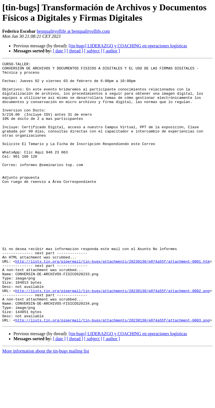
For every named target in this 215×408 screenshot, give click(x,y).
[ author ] (111, 50)
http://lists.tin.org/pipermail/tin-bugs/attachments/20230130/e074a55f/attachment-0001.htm (112, 301)
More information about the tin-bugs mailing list (45, 403)
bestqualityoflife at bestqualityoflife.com (73, 31)
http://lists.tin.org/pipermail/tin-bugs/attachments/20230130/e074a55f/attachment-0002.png (112, 336)
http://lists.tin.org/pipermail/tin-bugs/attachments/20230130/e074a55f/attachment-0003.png (112, 372)
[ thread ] (75, 50)
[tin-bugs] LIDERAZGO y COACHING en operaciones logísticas (128, 45)
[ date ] (59, 50)
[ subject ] (93, 50)
